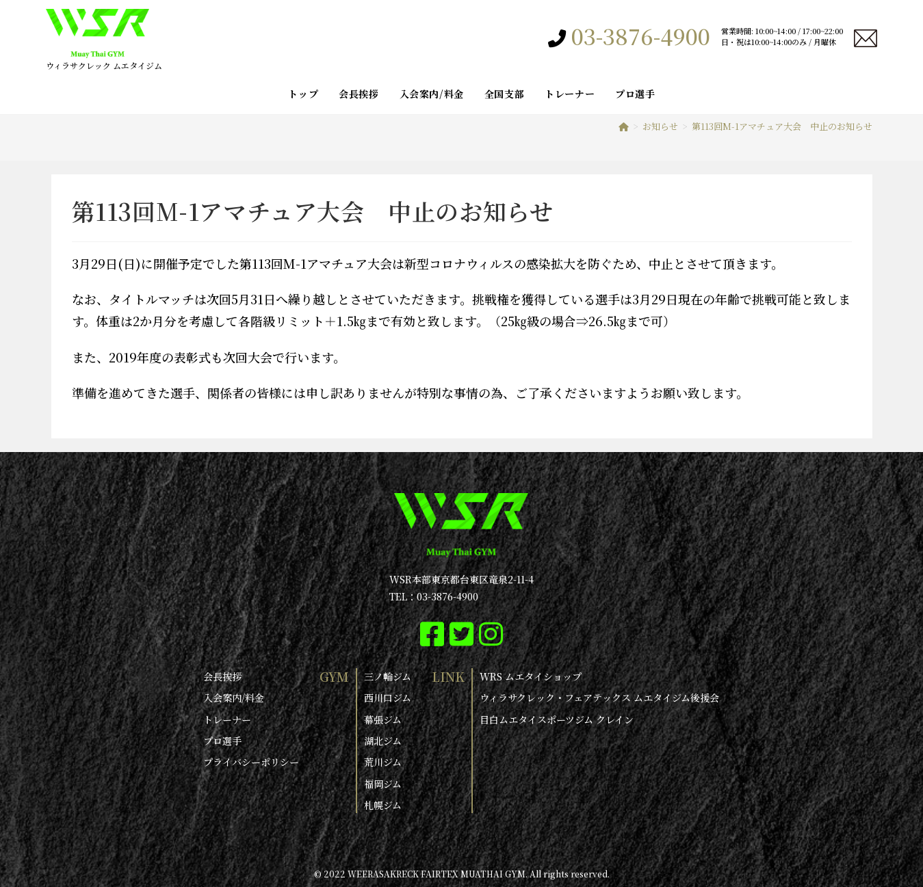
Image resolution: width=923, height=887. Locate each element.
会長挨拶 (222, 676)
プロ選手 (222, 740)
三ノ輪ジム (387, 676)
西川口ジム (387, 697)
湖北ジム (383, 740)
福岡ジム (383, 783)
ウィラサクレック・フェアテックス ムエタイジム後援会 (599, 697)
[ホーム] (624, 126)
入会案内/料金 (233, 697)
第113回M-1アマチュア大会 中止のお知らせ (782, 126)
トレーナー (227, 719)
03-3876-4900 (640, 35)
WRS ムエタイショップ (531, 676)
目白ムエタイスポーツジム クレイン (557, 719)
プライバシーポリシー (251, 762)
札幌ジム (383, 804)
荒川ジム (383, 762)
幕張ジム (383, 719)
